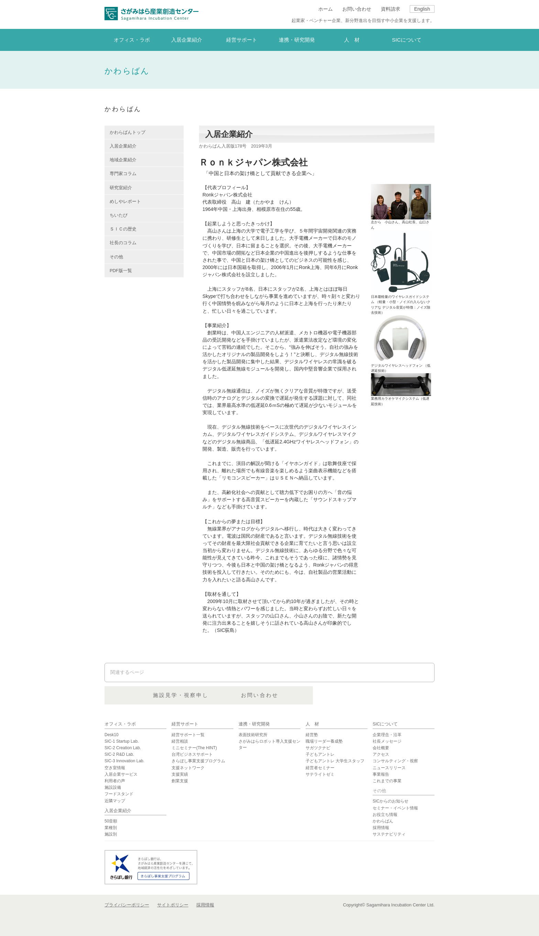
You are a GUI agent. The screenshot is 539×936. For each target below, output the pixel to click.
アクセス (381, 754)
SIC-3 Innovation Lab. (124, 761)
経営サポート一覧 (188, 734)
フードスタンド (118, 794)
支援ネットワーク (188, 767)
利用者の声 (114, 780)
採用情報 (381, 827)
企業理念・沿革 (387, 734)
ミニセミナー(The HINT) (194, 747)
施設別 (110, 834)
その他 (116, 256)
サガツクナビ (318, 747)
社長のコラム (123, 242)
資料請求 (390, 9)
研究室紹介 (121, 187)
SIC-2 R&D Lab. (119, 754)
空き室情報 (114, 767)
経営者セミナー (320, 767)
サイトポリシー (172, 904)
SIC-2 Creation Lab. (122, 747)
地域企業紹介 (123, 159)
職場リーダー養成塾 (324, 741)
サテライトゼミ (320, 774)
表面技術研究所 (253, 734)
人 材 (312, 724)
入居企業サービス (121, 774)
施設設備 (112, 787)
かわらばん (383, 821)
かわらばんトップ (127, 132)
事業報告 (381, 774)
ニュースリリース (389, 767)
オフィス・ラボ (120, 724)
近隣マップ (114, 800)
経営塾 (312, 734)
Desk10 (111, 734)
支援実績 (180, 774)
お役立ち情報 (385, 814)
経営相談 (180, 741)
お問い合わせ (356, 9)
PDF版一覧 (121, 270)
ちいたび (119, 215)
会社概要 (381, 747)
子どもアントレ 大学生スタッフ (335, 761)
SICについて (385, 724)
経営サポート (185, 724)
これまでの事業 (387, 780)
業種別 (110, 827)
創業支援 (180, 780)
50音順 (110, 821)
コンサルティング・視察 (395, 761)
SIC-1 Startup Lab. (121, 741)
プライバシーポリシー (126, 904)
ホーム (325, 9)
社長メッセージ (387, 741)
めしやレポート (125, 201)
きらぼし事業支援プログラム (198, 761)
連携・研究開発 (254, 724)
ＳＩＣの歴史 (123, 229)
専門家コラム (123, 173)
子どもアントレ (320, 754)
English (422, 9)
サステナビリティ (389, 834)
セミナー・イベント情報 (395, 808)
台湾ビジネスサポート (192, 754)
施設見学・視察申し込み (269, 695)
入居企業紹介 (123, 146)
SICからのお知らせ (390, 801)
